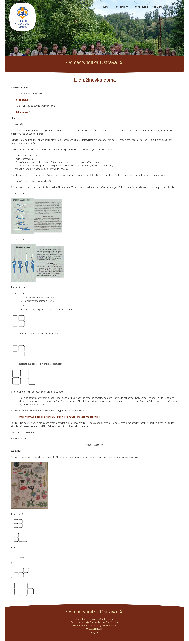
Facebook (169, 8)
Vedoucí (90, 629)
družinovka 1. (23, 99)
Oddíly (122, 7)
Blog (157, 7)
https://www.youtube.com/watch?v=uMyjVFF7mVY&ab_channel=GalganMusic (59, 417)
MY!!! (107, 7)
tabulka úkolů (23, 112)
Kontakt (140, 7)
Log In (94, 632)
